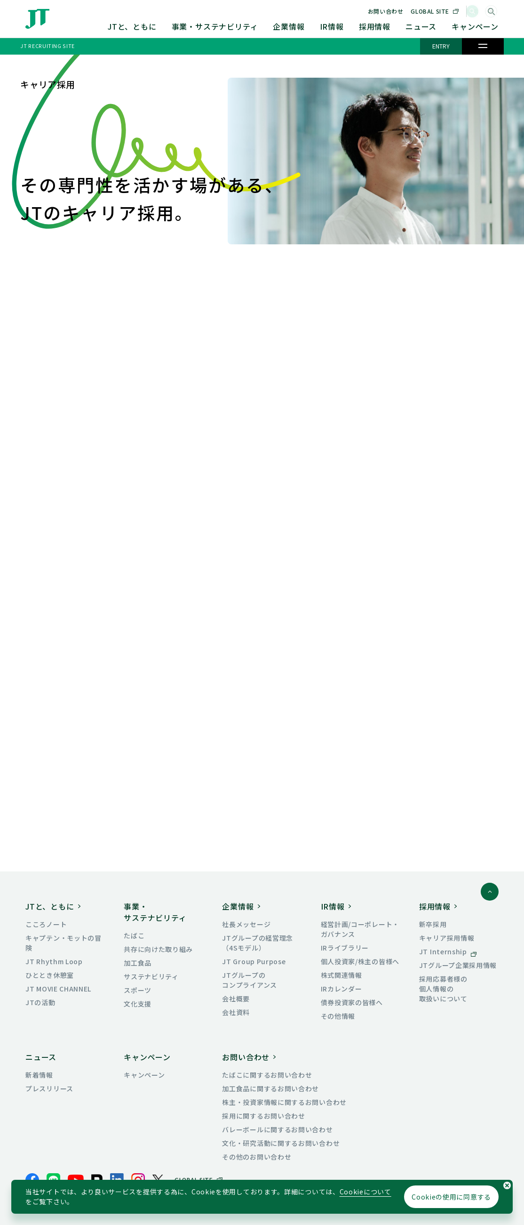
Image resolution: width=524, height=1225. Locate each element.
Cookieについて (365, 1191)
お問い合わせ (399, 11)
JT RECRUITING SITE (47, 45)
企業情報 (288, 26)
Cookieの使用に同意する (451, 1196)
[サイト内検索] (491, 11)
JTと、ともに (132, 26)
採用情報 (374, 26)
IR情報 (332, 26)
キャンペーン (475, 26)
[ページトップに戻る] (490, 892)
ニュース (421, 26)
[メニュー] (482, 46)
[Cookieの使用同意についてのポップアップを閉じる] (507, 1185)
